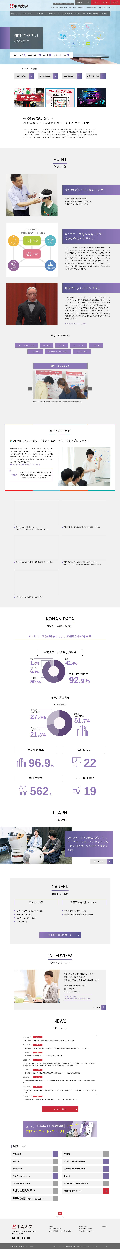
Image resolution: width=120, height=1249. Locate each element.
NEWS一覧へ (60, 1109)
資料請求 (115, 2)
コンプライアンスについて (84, 1246)
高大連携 (67, 1176)
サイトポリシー (96, 1246)
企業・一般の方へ (91, 7)
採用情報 (104, 1226)
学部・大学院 (28, 13)
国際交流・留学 (52, 13)
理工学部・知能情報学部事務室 (74, 1161)
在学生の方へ (63, 7)
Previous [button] (30, 389)
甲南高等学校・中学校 (55, 1228)
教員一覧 (16, 1161)
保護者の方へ (81, 7)
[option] (29, 97)
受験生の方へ (54, 7)
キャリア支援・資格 (64, 13)
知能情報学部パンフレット (73, 1191)
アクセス (96, 2)
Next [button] (90, 389)
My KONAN (58, 4)
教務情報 (67, 1154)
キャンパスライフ (76, 13)
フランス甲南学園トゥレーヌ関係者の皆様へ (60, 1231)
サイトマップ (105, 1246)
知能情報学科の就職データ (63, 935)
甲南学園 (51, 1226)
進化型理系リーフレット (21, 1183)
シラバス (69, 4)
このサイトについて (58, 1246)
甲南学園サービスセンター (86, 1231)
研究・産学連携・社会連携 (90, 13)
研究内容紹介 (17, 1169)
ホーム (16, 69)
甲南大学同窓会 (83, 1226)
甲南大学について (16, 13)
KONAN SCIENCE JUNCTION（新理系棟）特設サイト (24, 1190)
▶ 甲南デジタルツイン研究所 (75, 324)
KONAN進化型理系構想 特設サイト (76, 1183)
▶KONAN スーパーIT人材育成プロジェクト (25, 464)
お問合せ (105, 2)
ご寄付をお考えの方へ (104, 7)
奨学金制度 (17, 1154)
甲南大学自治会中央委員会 (86, 1228)
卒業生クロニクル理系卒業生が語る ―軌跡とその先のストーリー (29, 1198)
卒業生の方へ (72, 7)
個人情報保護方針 (70, 1246)
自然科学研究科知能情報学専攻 (74, 1169)
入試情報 (104, 13)
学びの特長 (40, 13)
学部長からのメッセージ (21, 1176)
